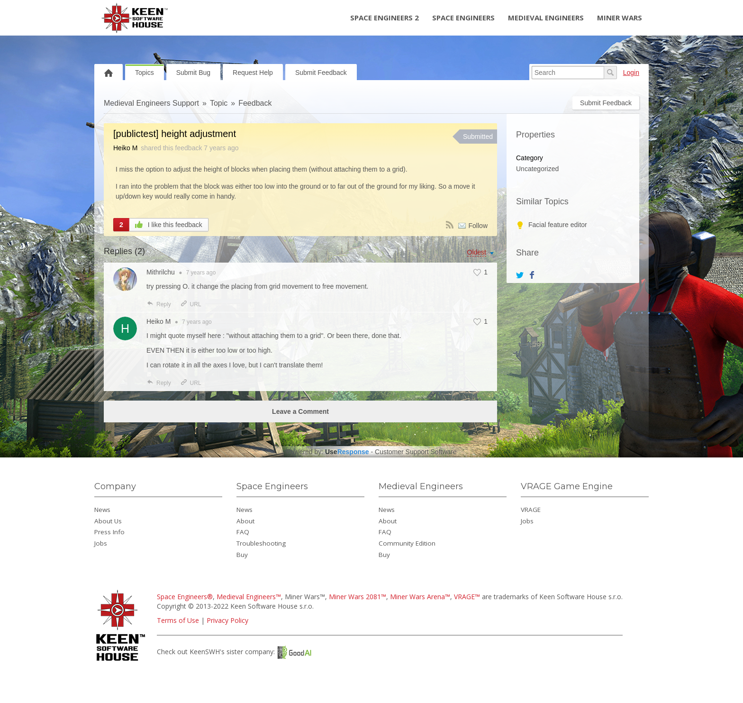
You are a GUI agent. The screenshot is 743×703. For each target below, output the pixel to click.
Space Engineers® (185, 596)
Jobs (100, 543)
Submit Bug (193, 72)
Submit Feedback (321, 72)
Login (631, 72)
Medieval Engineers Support (151, 103)
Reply (158, 304)
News (102, 509)
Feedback (255, 103)
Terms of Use (178, 620)
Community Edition (407, 543)
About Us (108, 521)
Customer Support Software (416, 451)
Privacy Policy (227, 620)
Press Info (109, 532)
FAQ (242, 532)
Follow (478, 225)
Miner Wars (619, 17)
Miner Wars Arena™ (420, 596)
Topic (218, 103)
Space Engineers (463, 17)
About (245, 521)
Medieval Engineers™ (249, 596)
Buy (242, 554)
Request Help (253, 72)
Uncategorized (537, 169)
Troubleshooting (261, 543)
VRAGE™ (467, 596)
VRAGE (531, 509)
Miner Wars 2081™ (357, 596)
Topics (144, 72)
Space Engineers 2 (384, 17)
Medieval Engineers (546, 17)
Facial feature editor (557, 224)
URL (190, 304)
